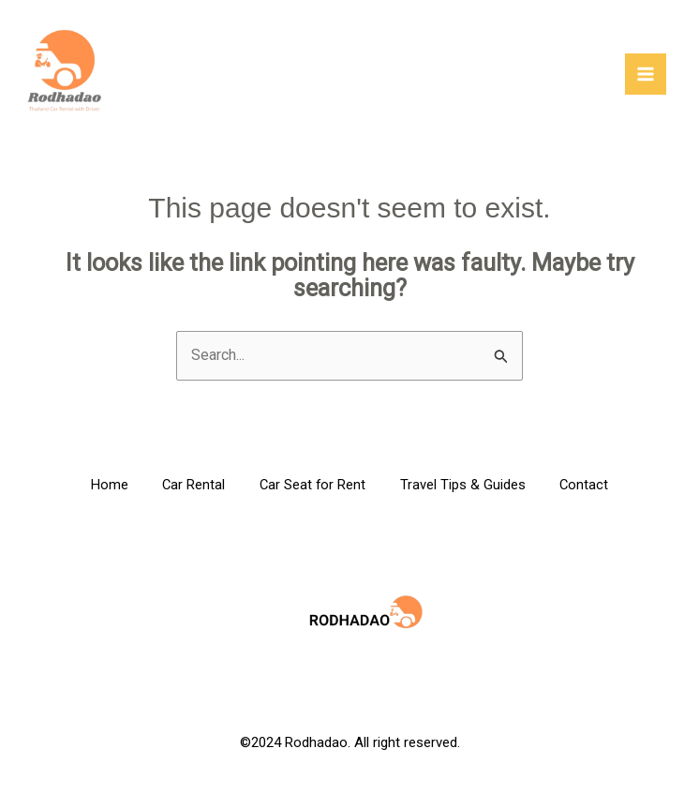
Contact (592, 486)
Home (101, 486)
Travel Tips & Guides (466, 486)
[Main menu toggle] (645, 75)
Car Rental (189, 486)
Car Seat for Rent (312, 486)
